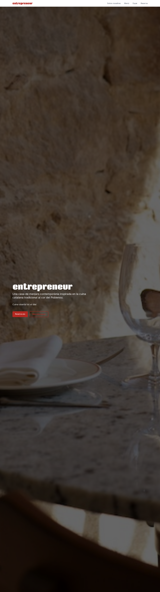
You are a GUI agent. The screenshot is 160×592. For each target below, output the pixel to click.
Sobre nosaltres (114, 3)
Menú (126, 3)
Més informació (38, 314)
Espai (135, 3)
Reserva (144, 3)
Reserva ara (20, 314)
